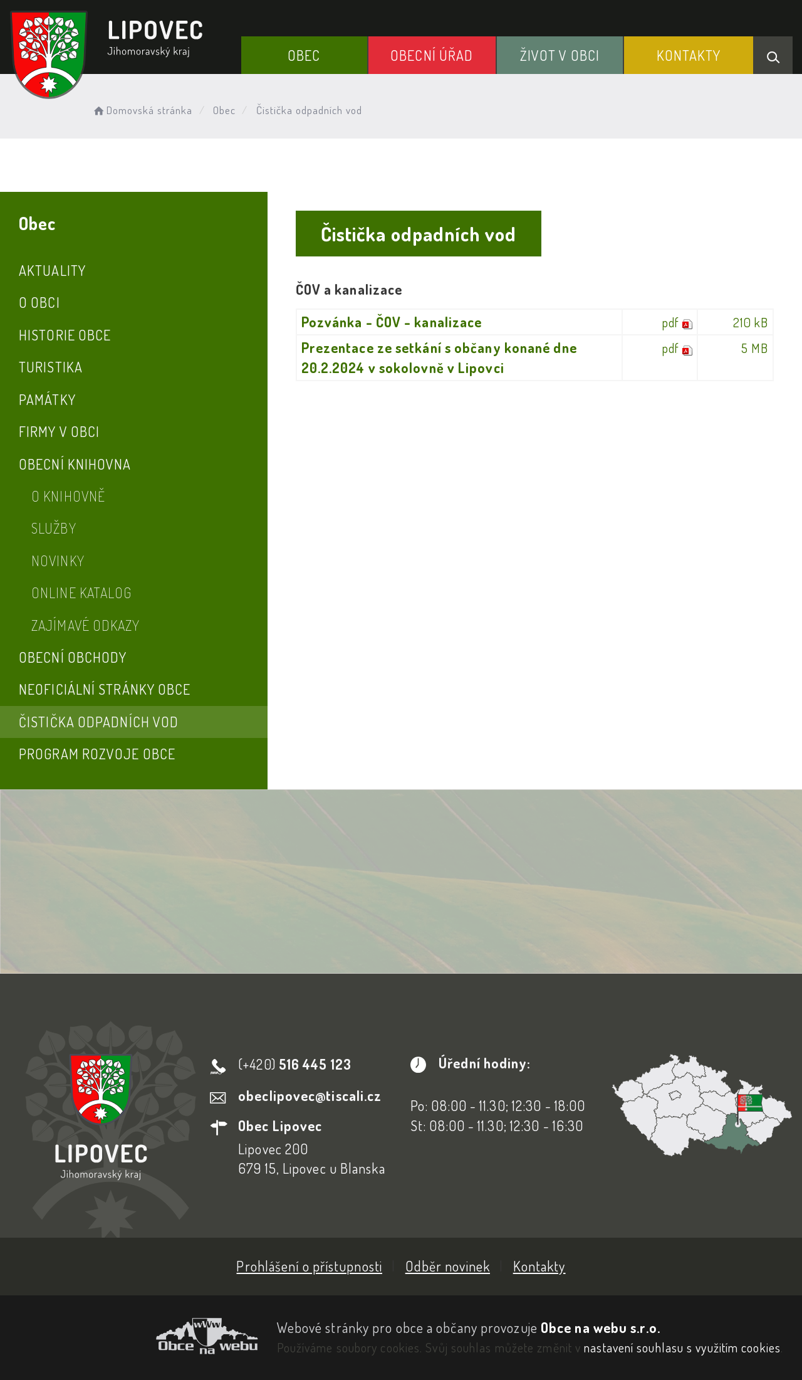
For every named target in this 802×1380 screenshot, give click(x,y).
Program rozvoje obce (97, 753)
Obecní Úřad (431, 55)
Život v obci (560, 55)
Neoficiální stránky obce (104, 689)
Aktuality (52, 270)
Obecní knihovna (75, 464)
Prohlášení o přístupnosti (309, 1266)
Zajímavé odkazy (85, 625)
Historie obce (65, 335)
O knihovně (68, 496)
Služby (53, 528)
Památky (47, 399)
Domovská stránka (141, 110)
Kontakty (689, 55)
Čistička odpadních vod (99, 721)
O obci (39, 302)
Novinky (58, 560)
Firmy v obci (59, 431)
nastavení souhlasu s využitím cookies (682, 1347)
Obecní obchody (73, 657)
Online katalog (81, 592)
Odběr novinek (447, 1266)
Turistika (51, 367)
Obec (304, 55)
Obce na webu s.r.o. (600, 1327)
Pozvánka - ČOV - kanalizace (391, 321)
